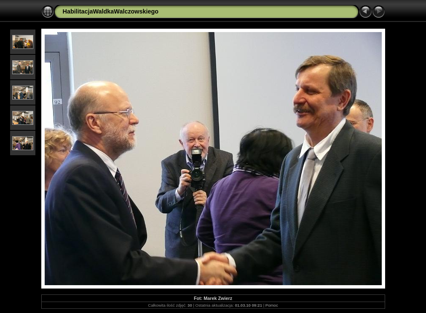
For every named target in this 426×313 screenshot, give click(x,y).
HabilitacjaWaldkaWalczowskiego (111, 11)
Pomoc (271, 305)
